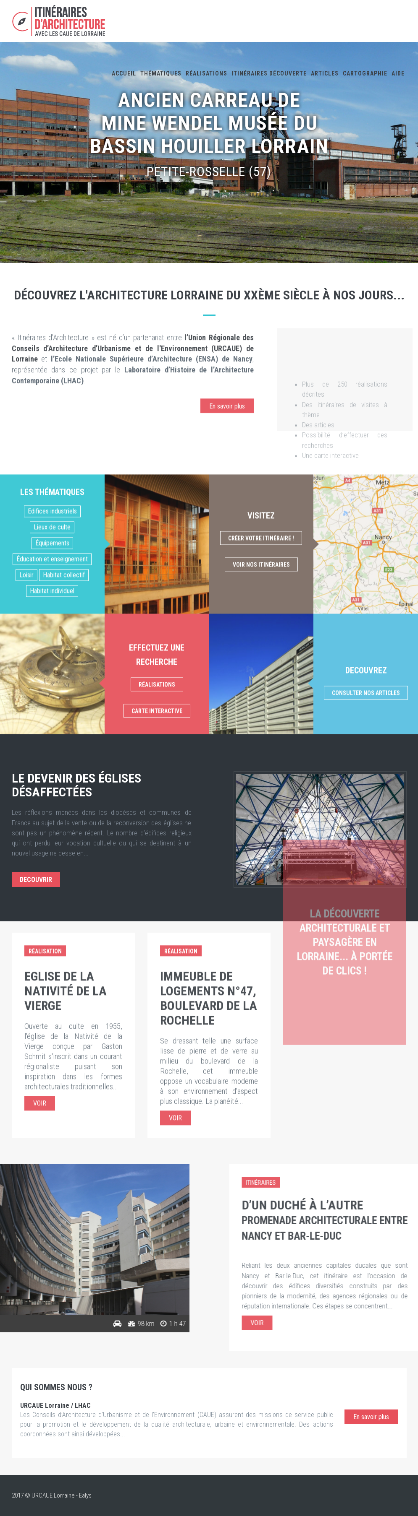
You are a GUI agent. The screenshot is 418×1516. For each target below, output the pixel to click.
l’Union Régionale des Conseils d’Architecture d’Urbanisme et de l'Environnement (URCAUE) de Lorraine (133, 378)
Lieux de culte (52, 684)
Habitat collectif (64, 732)
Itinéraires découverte (269, 73)
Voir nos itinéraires (261, 721)
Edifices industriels (52, 668)
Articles (325, 73)
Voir (39, 988)
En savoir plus (227, 436)
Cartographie (365, 73)
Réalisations (206, 73)
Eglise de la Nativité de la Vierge (65, 876)
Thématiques (160, 73)
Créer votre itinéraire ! (261, 695)
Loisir (26, 732)
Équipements (52, 700)
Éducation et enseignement (52, 716)
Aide (398, 73)
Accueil (124, 73)
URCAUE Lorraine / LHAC (55, 1405)
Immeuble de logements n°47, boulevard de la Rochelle (208, 883)
